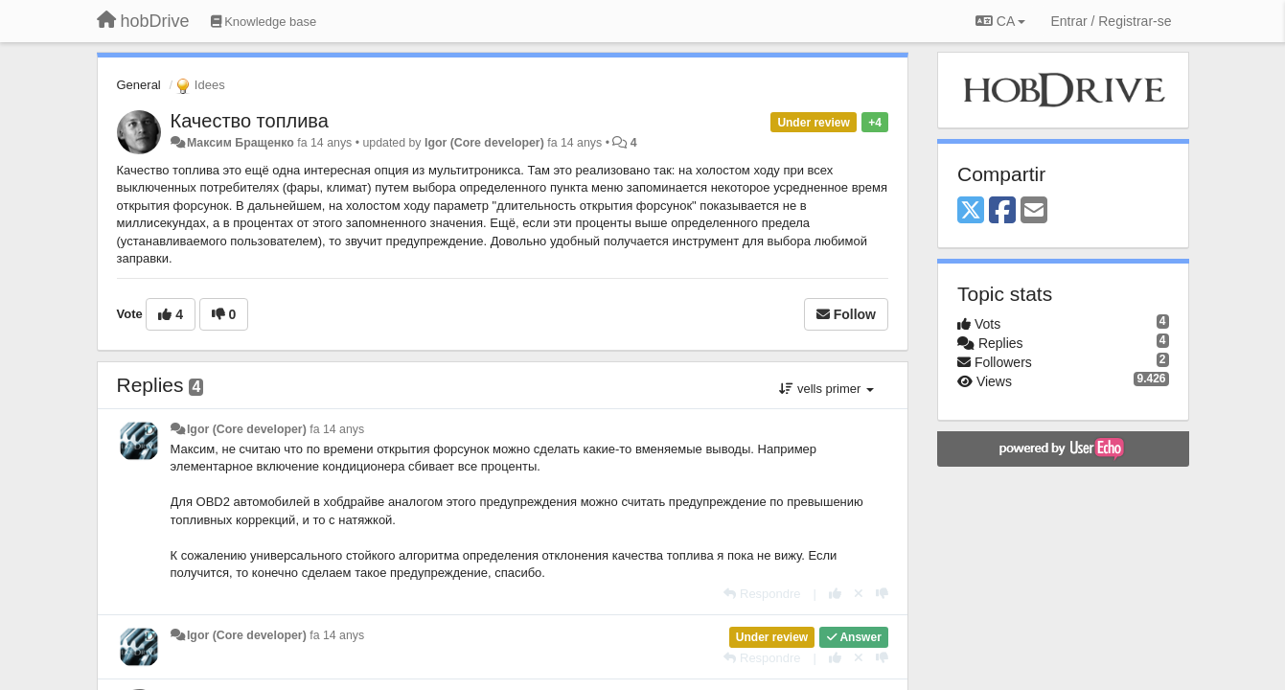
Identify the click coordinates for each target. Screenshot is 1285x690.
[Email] (1034, 211)
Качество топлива (250, 120)
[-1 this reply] (882, 593)
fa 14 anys (337, 429)
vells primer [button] (826, 388)
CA (1000, 21)
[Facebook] (1002, 211)
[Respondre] (761, 593)
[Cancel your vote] (858, 593)
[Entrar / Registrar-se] (1111, 21)
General (139, 85)
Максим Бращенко (240, 143)
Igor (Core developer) (484, 143)
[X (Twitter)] (970, 211)
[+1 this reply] (835, 593)
